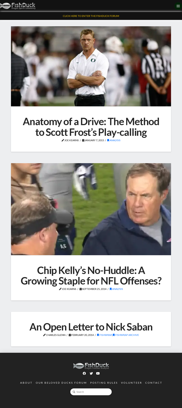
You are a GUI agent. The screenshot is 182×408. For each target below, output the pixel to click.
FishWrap (104, 334)
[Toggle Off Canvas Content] (178, 6)
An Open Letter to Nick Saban (91, 327)
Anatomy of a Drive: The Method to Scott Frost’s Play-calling (91, 126)
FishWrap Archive (126, 334)
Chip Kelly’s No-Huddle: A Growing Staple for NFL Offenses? (91, 275)
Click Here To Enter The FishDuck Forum (91, 15)
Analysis (113, 140)
